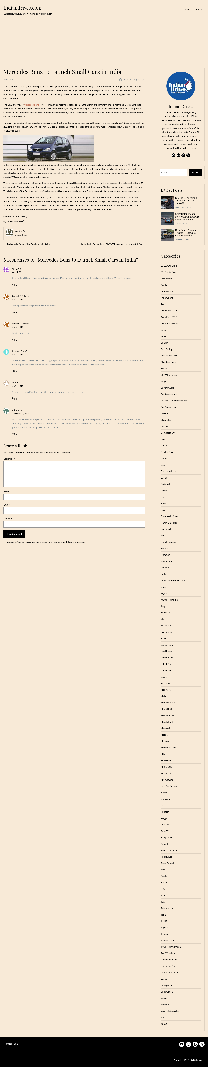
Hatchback (166, 529)
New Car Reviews (169, 786)
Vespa (164, 978)
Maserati (165, 728)
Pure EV (165, 831)
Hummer (165, 554)
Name (7, 491)
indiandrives (21, 234)
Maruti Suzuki (168, 715)
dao (163, 439)
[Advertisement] (104, 42)
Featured (165, 484)
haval (163, 535)
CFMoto (165, 413)
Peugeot (165, 811)
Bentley (164, 342)
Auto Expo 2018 (169, 310)
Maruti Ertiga (167, 709)
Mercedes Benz (31, 104)
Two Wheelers (168, 953)
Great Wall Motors (170, 516)
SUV (163, 888)
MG (163, 753)
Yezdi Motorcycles (170, 1010)
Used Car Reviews (170, 972)
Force (163, 503)
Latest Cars (166, 664)
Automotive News (170, 323)
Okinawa (165, 798)
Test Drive (166, 921)
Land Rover (166, 651)
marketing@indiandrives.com (181, 148)
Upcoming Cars (168, 966)
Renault (165, 844)
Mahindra (166, 689)
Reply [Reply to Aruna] (14, 398)
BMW (164, 368)
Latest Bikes (167, 657)
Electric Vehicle (168, 471)
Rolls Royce (166, 856)
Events (164, 477)
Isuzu (163, 586)
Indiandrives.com (22, 7)
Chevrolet (166, 419)
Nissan (164, 792)
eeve (163, 464)
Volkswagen (167, 991)
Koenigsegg (166, 631)
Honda (164, 548)
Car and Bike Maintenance (174, 400)
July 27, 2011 (17, 386)
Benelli (164, 336)
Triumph (165, 933)
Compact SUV (168, 432)
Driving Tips (167, 452)
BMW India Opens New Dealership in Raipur (29, 244)
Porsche (165, 824)
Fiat (163, 496)
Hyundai (165, 567)
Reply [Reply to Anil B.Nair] (14, 284)
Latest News (20, 216)
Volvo (164, 998)
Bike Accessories (169, 362)
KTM (163, 638)
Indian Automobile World (173, 580)
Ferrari (164, 490)
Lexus (164, 676)
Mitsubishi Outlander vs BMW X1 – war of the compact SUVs (111, 244)
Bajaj (163, 329)
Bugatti (164, 381)
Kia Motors (166, 625)
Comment (9, 458)
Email (6, 504)
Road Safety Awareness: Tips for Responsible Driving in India (187, 233)
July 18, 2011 (17, 299)
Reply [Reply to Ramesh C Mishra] (14, 311)
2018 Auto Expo (169, 272)
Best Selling (166, 349)
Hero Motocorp (168, 541)
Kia (162, 619)
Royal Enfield (167, 863)
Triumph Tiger (168, 940)
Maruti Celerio (168, 702)
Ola (162, 805)
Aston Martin (167, 291)
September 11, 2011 (20, 413)
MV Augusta (167, 779)
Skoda (164, 876)
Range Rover (167, 837)
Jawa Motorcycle (169, 599)
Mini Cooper (167, 766)
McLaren (165, 741)
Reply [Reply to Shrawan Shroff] (14, 370)
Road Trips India (169, 850)
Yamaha (165, 1004)
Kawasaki (165, 612)
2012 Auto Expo (169, 265)
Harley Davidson (169, 522)
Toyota (164, 927)
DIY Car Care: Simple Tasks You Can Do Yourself (186, 200)
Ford (163, 509)
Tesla (163, 914)
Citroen (164, 426)
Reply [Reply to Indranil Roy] (14, 433)
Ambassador (167, 278)
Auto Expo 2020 (169, 317)
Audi (163, 304)
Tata (163, 901)
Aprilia (164, 284)
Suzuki (164, 895)
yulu (163, 1017)
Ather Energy (167, 297)
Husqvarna (166, 561)
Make (163, 696)
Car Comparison (169, 407)
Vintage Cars (167, 985)
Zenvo (164, 1023)
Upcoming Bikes (169, 959)
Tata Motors (167, 908)
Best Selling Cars (169, 355)
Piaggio (164, 818)
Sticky (164, 882)
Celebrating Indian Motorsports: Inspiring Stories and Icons (187, 216)
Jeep (163, 606)
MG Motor (166, 760)
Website (7, 518)
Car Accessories (169, 394)
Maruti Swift (167, 721)
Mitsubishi (166, 773)
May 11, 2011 (18, 272)
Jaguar (164, 593)
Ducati (164, 458)
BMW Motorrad (169, 374)
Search (195, 172)
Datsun (164, 445)
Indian (164, 574)
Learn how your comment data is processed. (63, 541)
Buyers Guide (167, 387)
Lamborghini (167, 644)
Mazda (164, 734)
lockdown (165, 683)
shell (163, 869)
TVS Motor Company (171, 946)
